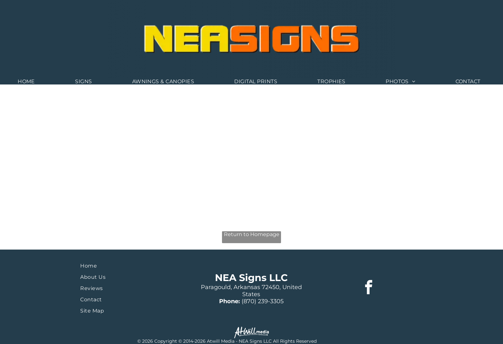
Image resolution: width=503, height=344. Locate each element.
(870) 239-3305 (263, 301)
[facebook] (368, 288)
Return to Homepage (251, 234)
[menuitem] (29, 81)
